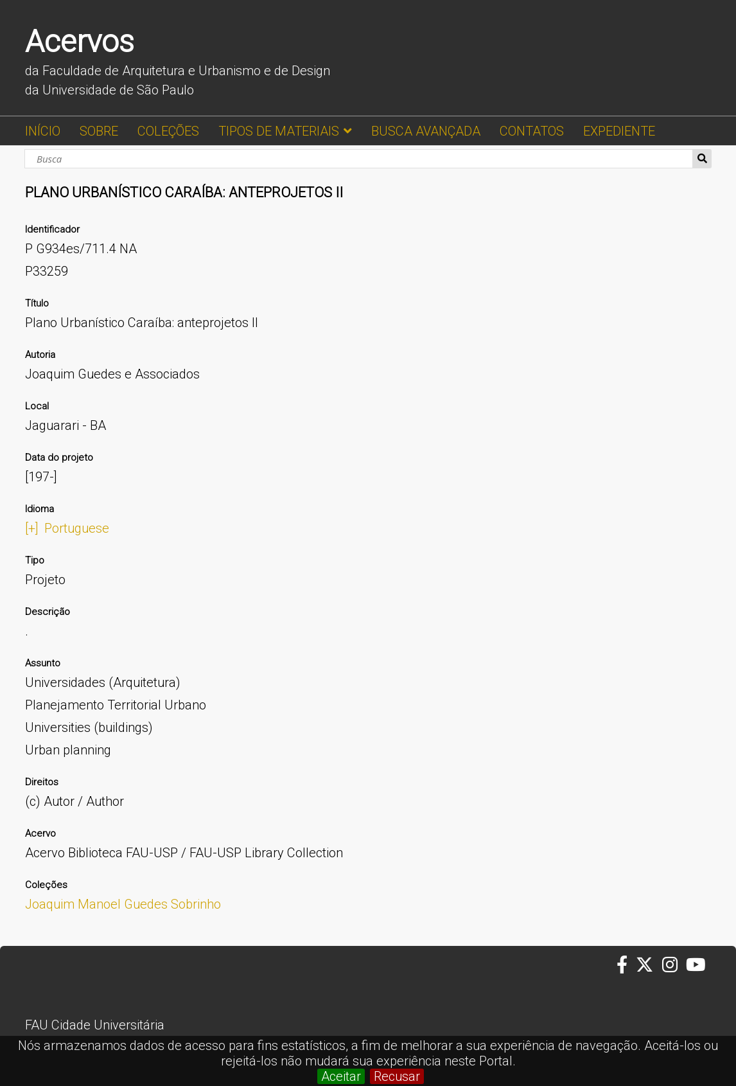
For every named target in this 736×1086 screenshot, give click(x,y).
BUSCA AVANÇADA (425, 131)
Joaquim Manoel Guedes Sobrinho (123, 904)
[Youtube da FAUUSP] (697, 965)
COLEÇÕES (168, 131)
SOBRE (99, 131)
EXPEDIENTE (619, 131)
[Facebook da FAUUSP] (626, 965)
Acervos (79, 41)
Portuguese (76, 528)
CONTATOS (532, 131)
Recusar (397, 1076)
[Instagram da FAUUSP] (674, 965)
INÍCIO (42, 131)
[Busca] (358, 158)
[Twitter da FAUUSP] (649, 965)
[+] (32, 528)
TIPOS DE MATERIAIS (278, 131)
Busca (702, 158)
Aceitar (341, 1076)
